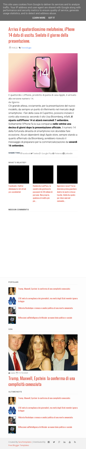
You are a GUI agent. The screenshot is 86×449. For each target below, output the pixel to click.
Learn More (38, 18)
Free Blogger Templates (18, 445)
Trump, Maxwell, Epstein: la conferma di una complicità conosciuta (44, 288)
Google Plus (45, 153)
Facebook (25, 153)
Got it (51, 18)
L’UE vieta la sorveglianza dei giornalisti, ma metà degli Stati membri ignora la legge (48, 300)
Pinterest (57, 153)
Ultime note (15, 391)
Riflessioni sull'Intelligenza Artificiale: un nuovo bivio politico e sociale (45, 317)
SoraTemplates (24, 442)
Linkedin (68, 153)
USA (10, 329)
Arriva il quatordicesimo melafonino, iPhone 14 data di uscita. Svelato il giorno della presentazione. (41, 35)
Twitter (35, 153)
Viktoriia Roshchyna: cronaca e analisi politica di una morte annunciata (45, 307)
